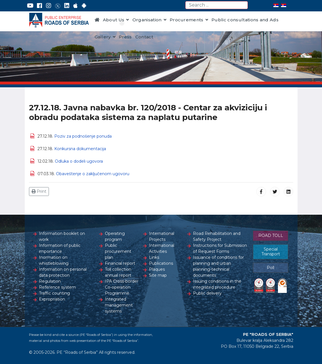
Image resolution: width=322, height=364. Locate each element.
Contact (144, 37)
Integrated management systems (119, 305)
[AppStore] (75, 5)
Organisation (147, 19)
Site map (158, 275)
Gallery (103, 37)
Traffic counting (54, 293)
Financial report (120, 263)
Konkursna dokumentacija (80, 148)
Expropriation (52, 299)
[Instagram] (48, 5)
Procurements (186, 19)
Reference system (57, 287)
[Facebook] (39, 5)
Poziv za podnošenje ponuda (83, 136)
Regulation (50, 281)
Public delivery (207, 293)
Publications (161, 263)
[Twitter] (57, 5)
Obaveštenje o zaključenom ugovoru (92, 173)
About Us (113, 19)
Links (154, 257)
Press (125, 37)
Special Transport (270, 252)
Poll (270, 267)
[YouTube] (30, 5)
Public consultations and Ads (245, 19)
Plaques (157, 269)
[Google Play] (84, 5)
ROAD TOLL (270, 235)
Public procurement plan (118, 251)
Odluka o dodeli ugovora (79, 161)
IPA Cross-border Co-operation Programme (121, 287)
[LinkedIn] (66, 5)
